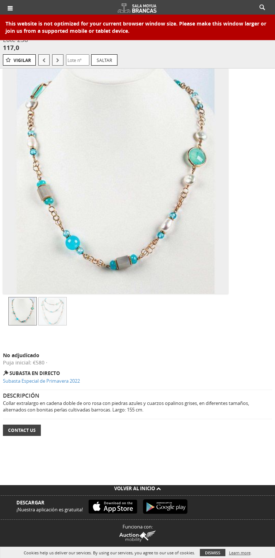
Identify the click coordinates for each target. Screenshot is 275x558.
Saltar (104, 60)
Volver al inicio (137, 488)
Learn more (240, 552)
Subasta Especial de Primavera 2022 (41, 381)
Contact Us (22, 430)
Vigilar (22, 60)
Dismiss (212, 552)
